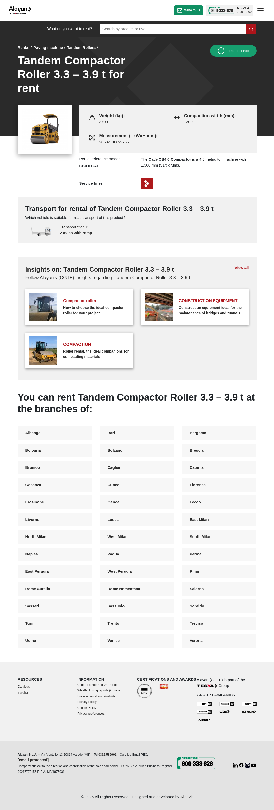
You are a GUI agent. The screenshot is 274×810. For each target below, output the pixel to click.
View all (242, 267)
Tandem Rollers (81, 47)
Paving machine (48, 47)
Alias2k (186, 797)
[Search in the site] (251, 29)
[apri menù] (260, 11)
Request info (233, 50)
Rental (24, 47)
